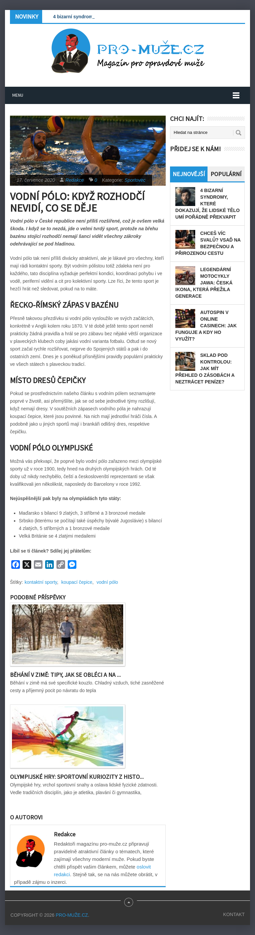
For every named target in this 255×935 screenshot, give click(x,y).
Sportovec (135, 180)
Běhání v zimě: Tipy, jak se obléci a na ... (65, 674)
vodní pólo (107, 582)
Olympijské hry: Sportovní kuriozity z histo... (77, 776)
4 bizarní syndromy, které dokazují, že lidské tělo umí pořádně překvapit (207, 204)
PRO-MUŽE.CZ (72, 915)
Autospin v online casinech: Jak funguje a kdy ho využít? (206, 326)
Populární (226, 174)
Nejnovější (189, 174)
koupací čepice (76, 582)
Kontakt (234, 914)
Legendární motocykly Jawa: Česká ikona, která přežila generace (203, 283)
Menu (17, 95)
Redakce (74, 180)
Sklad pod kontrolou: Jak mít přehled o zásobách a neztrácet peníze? (204, 368)
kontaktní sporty (41, 582)
